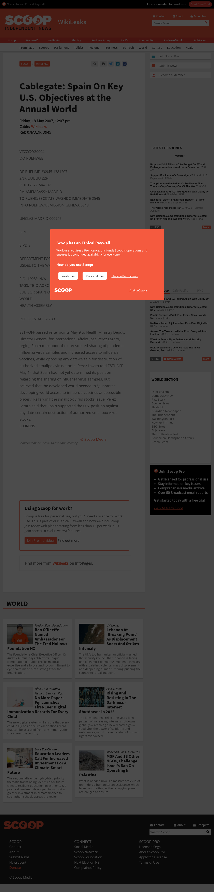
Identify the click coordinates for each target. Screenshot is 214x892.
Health (190, 47)
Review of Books (174, 40)
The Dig (76, 40)
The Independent (163, 415)
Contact (15, 854)
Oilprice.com (160, 392)
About (14, 860)
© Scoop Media (20, 885)
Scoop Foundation (88, 865)
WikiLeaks (42, 64)
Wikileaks (39, 126)
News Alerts (172, 359)
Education (174, 47)
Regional (94, 47)
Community (146, 40)
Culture (157, 47)
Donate (15, 875)
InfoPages (200, 40)
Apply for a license (153, 865)
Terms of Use (149, 870)
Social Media (83, 854)
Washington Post (163, 419)
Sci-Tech (128, 47)
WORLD (17, 611)
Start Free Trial (200, 4)
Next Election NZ (86, 870)
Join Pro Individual (41, 548)
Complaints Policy (87, 875)
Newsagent (17, 870)
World (143, 47)
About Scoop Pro (152, 860)
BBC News (158, 426)
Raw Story (158, 399)
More (206, 227)
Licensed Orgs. (150, 854)
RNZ (181, 194)
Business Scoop (101, 40)
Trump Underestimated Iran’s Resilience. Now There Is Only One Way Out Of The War (176, 185)
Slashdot (157, 407)
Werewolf (32, 40)
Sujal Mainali (180, 202)
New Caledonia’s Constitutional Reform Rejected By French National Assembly (178, 217)
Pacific (125, 40)
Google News (160, 403)
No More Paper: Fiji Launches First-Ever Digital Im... (180, 323)
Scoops (44, 47)
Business (111, 47)
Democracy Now (162, 396)
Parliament (61, 47)
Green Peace (160, 442)
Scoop (12, 40)
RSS (155, 227)
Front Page (26, 47)
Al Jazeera (158, 430)
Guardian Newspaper (166, 411)
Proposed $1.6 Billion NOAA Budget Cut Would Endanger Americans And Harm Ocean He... (177, 166)
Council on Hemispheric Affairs (173, 438)
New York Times (162, 423)
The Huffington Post (165, 434)
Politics (79, 47)
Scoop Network (86, 860)
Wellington (54, 40)
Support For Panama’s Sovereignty (170, 175)
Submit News (19, 865)
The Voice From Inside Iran (165, 207)
